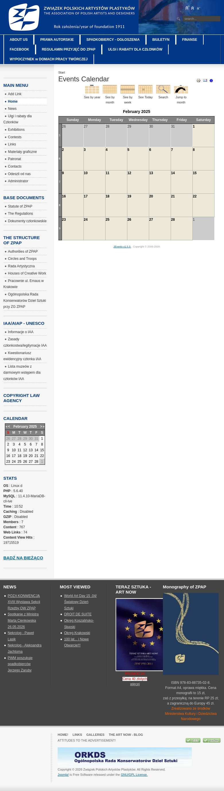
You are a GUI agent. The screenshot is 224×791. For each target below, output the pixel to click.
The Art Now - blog (126, 734)
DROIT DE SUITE (77, 614)
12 (129, 173)
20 (151, 196)
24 (85, 220)
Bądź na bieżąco (23, 557)
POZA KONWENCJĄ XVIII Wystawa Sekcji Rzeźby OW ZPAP (24, 602)
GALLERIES (95, 734)
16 (64, 196)
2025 (33, 427)
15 (194, 173)
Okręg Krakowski (77, 633)
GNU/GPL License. (134, 774)
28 (173, 220)
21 (173, 196)
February (20, 427)
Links (77, 734)
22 (194, 196)
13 (151, 173)
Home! (63, 734)
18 (107, 196)
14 (173, 173)
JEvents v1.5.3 (122, 246)
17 (85, 196)
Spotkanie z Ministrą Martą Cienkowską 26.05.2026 (23, 620)
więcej (135, 684)
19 (129, 196)
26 (129, 220)
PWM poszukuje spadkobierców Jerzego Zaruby (20, 664)
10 (85, 173)
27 (151, 220)
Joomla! (63, 774)
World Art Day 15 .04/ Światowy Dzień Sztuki (80, 602)
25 (107, 220)
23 (64, 220)
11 (107, 173)
